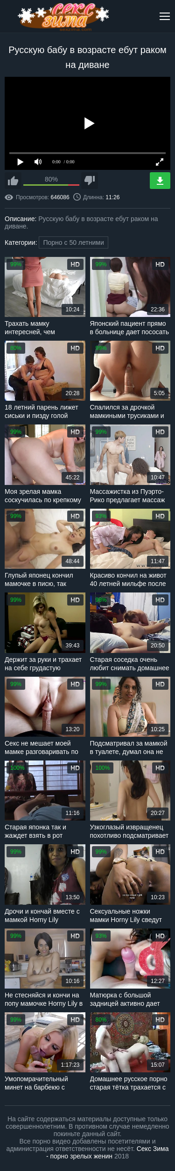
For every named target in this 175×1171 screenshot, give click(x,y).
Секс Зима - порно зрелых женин (107, 1152)
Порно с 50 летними (73, 242)
